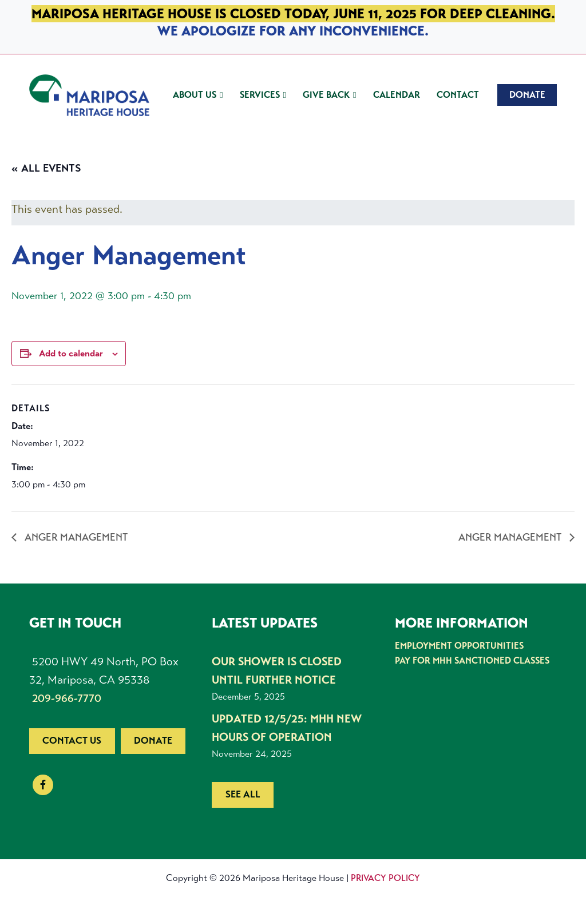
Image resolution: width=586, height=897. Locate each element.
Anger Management (75, 537)
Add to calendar (71, 353)
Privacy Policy (385, 877)
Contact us (71, 741)
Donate (153, 741)
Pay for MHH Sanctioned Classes (472, 660)
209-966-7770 (66, 698)
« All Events (46, 168)
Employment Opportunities (459, 645)
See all (242, 794)
